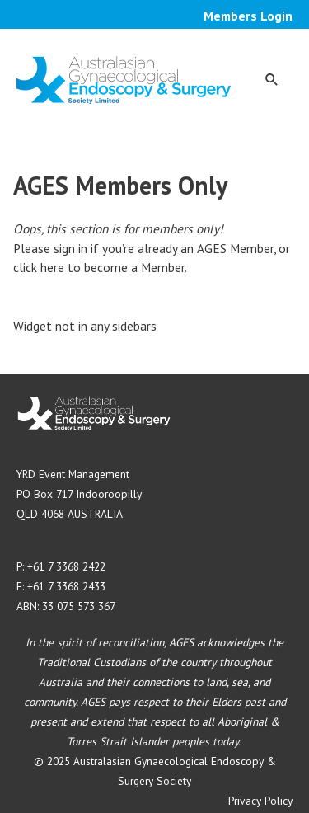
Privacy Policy (260, 800)
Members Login (248, 15)
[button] (272, 79)
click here (38, 267)
